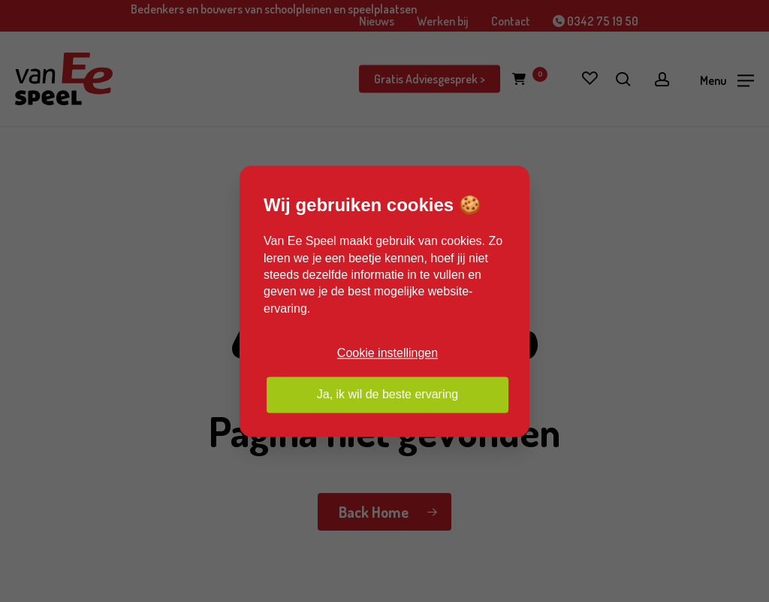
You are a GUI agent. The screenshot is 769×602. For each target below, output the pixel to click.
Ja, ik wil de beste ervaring (388, 394)
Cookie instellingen (387, 353)
